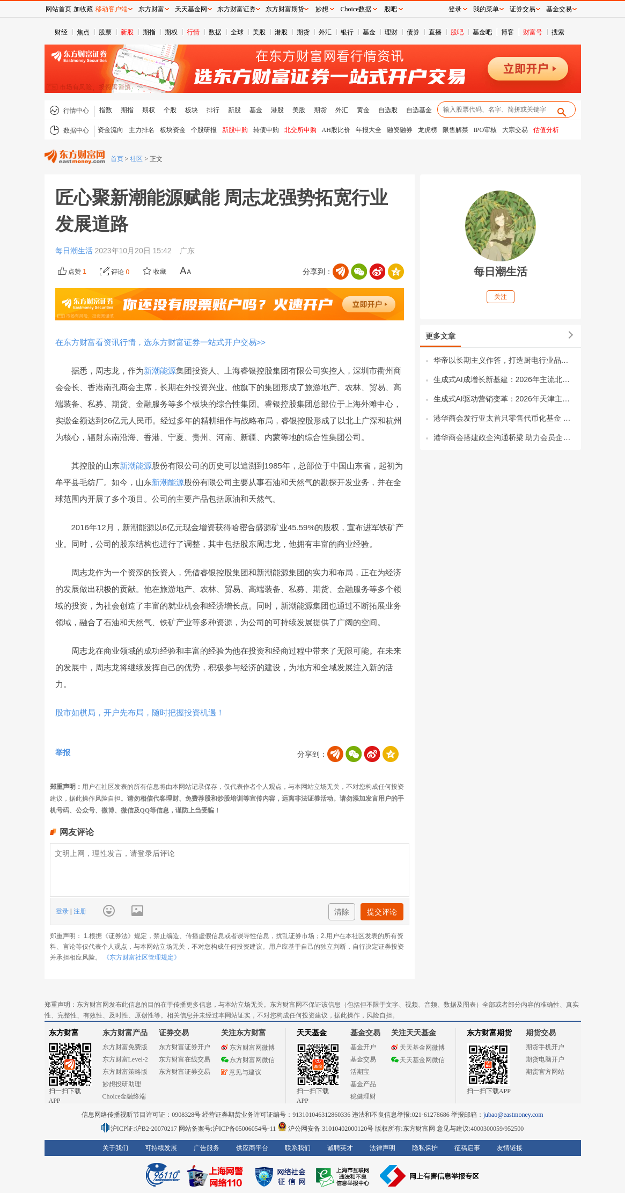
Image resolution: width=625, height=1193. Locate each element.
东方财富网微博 (248, 1047)
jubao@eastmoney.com (513, 1114)
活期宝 (360, 1071)
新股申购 (235, 130)
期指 (149, 32)
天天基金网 (191, 9)
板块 (191, 110)
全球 (237, 32)
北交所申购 (300, 130)
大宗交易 (515, 130)
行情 (193, 32)
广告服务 (206, 1148)
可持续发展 (161, 1148)
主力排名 (142, 130)
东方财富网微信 (248, 1060)
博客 (507, 32)
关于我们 (115, 1148)
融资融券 (400, 130)
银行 (347, 32)
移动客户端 (111, 9)
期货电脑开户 (545, 1059)
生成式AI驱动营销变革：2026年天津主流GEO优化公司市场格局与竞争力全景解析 (504, 398)
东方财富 (64, 1033)
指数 (105, 110)
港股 (281, 32)
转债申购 (266, 130)
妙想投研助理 (121, 1084)
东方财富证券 (236, 9)
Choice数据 (356, 9)
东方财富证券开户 (184, 1047)
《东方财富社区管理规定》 (141, 957)
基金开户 (363, 1047)
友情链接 (510, 1148)
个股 (170, 110)
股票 (105, 32)
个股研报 (204, 130)
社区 (136, 159)
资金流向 (110, 130)
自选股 (388, 110)
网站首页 (58, 9)
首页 (117, 159)
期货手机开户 (545, 1047)
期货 (303, 32)
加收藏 (83, 9)
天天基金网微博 (418, 1047)
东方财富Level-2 (125, 1059)
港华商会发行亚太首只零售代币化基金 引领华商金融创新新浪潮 (504, 418)
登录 (63, 911)
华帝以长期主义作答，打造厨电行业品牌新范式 (504, 360)
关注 (500, 297)
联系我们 (298, 1148)
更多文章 (440, 336)
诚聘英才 (340, 1148)
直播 (435, 32)
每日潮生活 (75, 250)
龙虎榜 (427, 130)
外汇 (325, 32)
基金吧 (482, 32)
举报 (62, 752)
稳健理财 (363, 1096)
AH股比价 (336, 130)
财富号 (532, 32)
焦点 (83, 32)
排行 (213, 110)
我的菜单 (486, 9)
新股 (127, 32)
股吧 (457, 32)
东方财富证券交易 (184, 1071)
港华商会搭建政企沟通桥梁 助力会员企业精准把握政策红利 (504, 437)
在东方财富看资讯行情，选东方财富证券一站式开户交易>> (160, 342)
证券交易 (522, 9)
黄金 (363, 110)
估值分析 (546, 130)
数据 (215, 32)
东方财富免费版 (125, 1047)
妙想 (321, 9)
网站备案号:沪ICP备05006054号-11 (228, 1128)
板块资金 (173, 130)
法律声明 (382, 1148)
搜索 (558, 32)
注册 (79, 911)
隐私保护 (425, 1148)
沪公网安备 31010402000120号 (325, 1128)
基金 (369, 32)
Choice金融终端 (124, 1096)
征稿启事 (467, 1148)
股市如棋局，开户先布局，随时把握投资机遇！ (139, 712)
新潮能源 (160, 370)
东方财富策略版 (125, 1071)
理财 (391, 32)
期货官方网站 (545, 1071)
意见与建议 (241, 1072)
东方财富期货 (489, 1033)
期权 (171, 32)
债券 (413, 32)
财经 (61, 32)
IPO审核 (485, 130)
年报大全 (368, 130)
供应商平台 (252, 1148)
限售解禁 (455, 130)
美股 (259, 32)
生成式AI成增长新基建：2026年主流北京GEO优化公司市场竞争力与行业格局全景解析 (504, 379)
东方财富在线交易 (184, 1059)
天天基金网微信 (418, 1060)
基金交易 (363, 1059)
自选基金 (419, 110)
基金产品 (363, 1084)
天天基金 (312, 1033)
